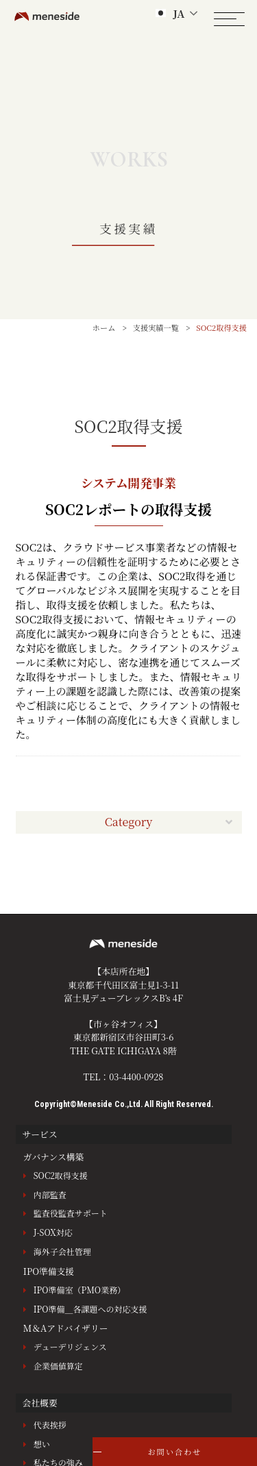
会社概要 (40, 1402)
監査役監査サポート (71, 1213)
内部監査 (50, 1194)
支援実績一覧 (156, 327)
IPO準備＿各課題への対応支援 (90, 1309)
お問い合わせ (174, 1451)
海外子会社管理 (62, 1251)
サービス (40, 1134)
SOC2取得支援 (61, 1175)
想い (42, 1444)
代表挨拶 (50, 1424)
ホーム (104, 327)
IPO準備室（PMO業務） (79, 1289)
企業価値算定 (58, 1365)
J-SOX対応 (53, 1232)
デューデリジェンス (70, 1346)
